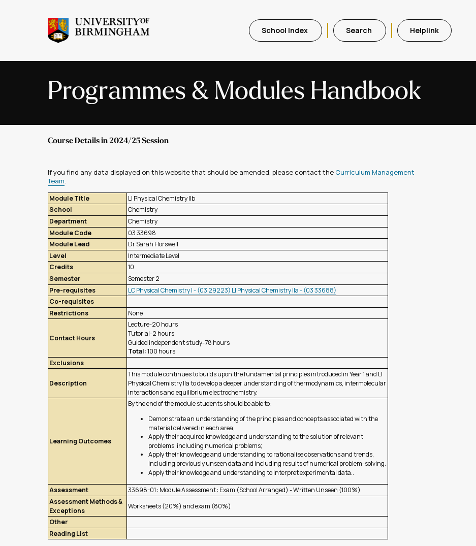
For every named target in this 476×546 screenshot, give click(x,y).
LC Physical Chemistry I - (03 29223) (180, 290)
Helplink (424, 30)
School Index (285, 30)
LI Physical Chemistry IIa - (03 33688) (284, 290)
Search (359, 30)
